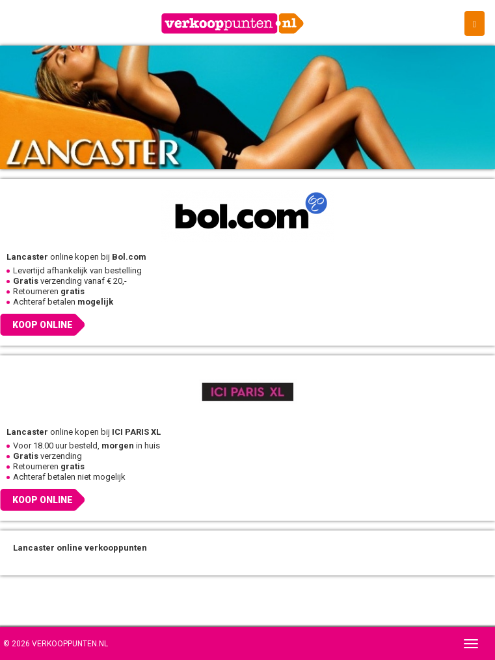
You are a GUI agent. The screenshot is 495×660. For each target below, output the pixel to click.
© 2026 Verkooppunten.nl (55, 643)
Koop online (42, 325)
